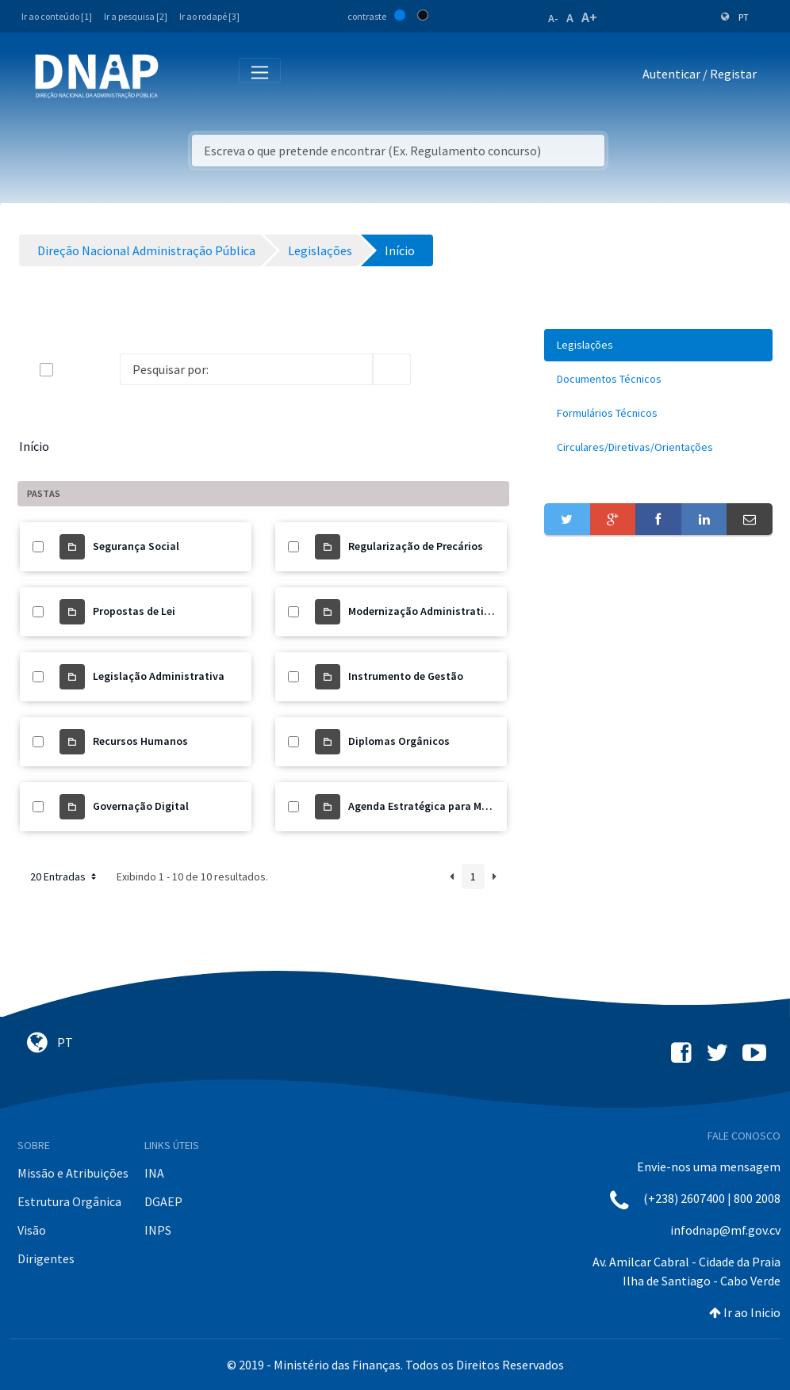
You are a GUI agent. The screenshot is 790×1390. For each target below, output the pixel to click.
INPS (157, 1230)
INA (154, 1173)
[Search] (246, 369)
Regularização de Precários (415, 546)
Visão (31, 1230)
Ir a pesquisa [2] (135, 16)
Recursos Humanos (140, 741)
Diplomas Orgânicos (399, 741)
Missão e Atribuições (72, 1173)
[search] (392, 369)
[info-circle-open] (436, 369)
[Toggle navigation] (181, 76)
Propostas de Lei (134, 611)
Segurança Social (136, 546)
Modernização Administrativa (422, 611)
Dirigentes (46, 1258)
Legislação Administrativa (158, 676)
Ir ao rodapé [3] (209, 16)
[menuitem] (658, 345)
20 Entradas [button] (64, 876)
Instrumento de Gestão (405, 676)
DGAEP (163, 1201)
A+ (589, 17)
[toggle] (72, 369)
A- (553, 18)
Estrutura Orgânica (69, 1201)
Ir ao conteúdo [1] (56, 16)
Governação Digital (141, 806)
